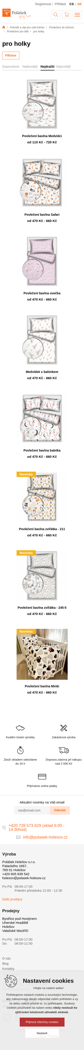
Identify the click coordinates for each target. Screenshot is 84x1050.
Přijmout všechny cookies (42, 1022)
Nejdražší (47, 66)
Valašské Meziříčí (15, 931)
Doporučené (10, 66)
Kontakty (8, 969)
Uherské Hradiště (15, 923)
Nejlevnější (30, 66)
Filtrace (10, 55)
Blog (5, 963)
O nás (6, 958)
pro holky (38, 31)
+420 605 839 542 (15, 874)
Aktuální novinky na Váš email (41, 802)
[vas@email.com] (32, 810)
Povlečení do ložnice (61, 27)
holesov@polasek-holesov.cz (23, 878)
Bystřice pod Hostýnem (19, 918)
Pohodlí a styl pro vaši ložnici (27, 27)
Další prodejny (12, 899)
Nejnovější (63, 66)
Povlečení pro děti (17, 31)
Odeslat (59, 810)
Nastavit (42, 1033)
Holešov (8, 927)
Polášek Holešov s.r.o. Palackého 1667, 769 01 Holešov (18, 866)
